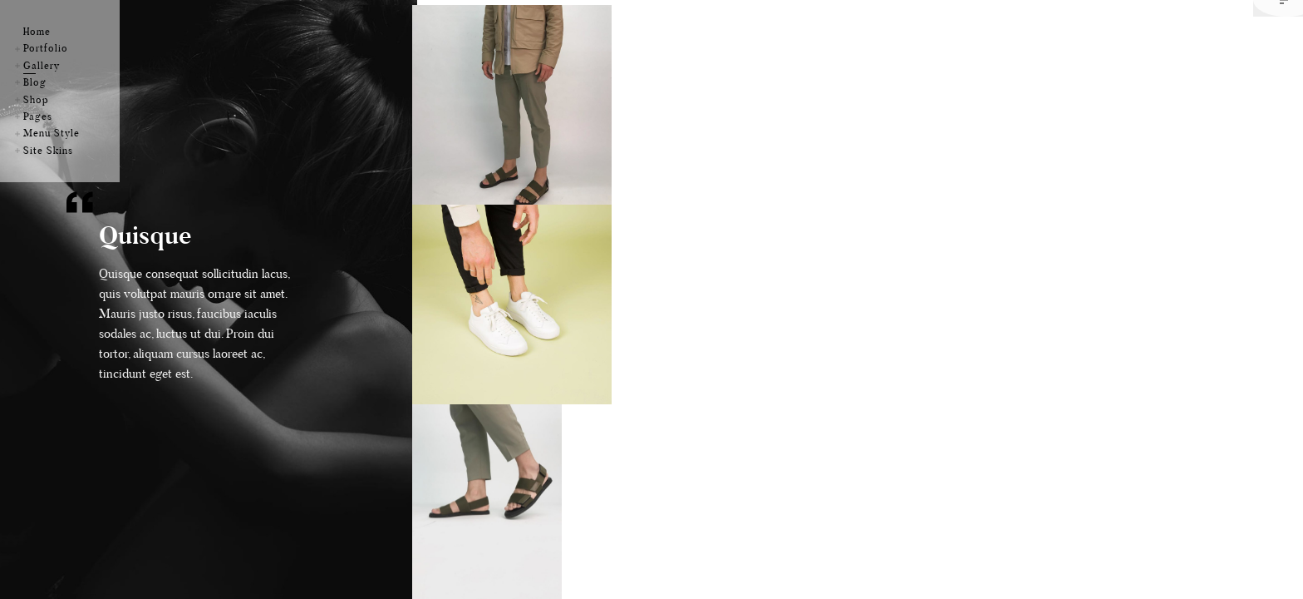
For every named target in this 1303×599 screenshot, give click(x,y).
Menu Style (51, 132)
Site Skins (48, 150)
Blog (35, 82)
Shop (36, 99)
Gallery (41, 65)
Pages (37, 116)
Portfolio (45, 48)
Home (37, 31)
